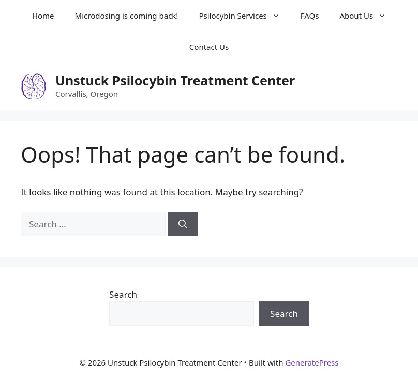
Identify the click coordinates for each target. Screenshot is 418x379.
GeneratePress (311, 362)
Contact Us (209, 46)
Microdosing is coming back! (126, 15)
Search (123, 294)
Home (43, 15)
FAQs (310, 15)
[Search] (183, 224)
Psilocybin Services (244, 15)
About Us (367, 15)
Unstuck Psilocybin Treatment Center (175, 80)
